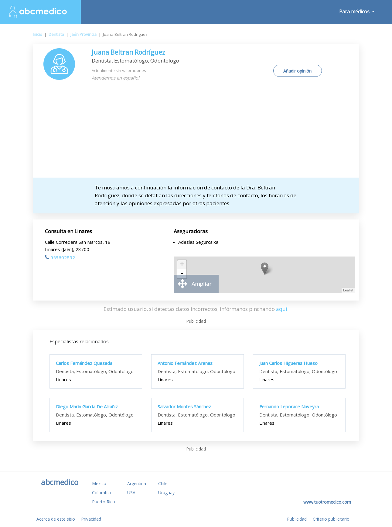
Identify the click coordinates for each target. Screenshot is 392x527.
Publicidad (297, 519)
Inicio (37, 34)
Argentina (136, 483)
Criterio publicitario (331, 519)
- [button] (182, 273)
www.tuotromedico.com (327, 502)
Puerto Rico (103, 502)
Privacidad (91, 519)
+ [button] (182, 264)
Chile (163, 483)
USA (131, 492)
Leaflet (348, 290)
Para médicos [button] (355, 11)
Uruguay (166, 492)
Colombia (101, 492)
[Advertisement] (196, 132)
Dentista (56, 34)
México (99, 483)
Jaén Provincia (83, 34)
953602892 (60, 257)
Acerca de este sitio (55, 519)
